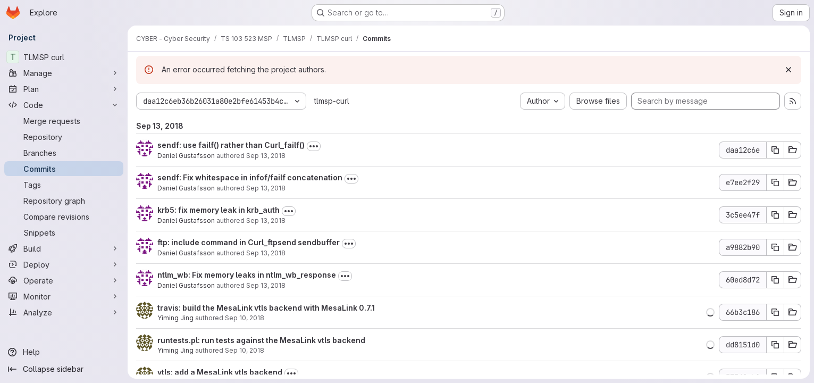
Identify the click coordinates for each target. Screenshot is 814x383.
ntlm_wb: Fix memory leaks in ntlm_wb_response (246, 274)
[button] (710, 312)
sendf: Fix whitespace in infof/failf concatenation (249, 177)
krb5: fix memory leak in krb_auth (218, 209)
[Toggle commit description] (314, 146)
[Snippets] (63, 232)
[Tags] (63, 184)
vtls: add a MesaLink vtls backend (219, 372)
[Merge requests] (63, 120)
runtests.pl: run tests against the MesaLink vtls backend (261, 340)
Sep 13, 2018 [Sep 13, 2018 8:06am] (266, 285)
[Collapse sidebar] (63, 369)
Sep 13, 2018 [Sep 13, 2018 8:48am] (266, 156)
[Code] (63, 104)
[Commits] (63, 168)
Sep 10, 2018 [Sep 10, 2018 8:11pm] (244, 318)
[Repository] (63, 136)
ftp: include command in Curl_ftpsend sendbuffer (248, 242)
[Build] (63, 248)
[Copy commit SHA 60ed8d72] (775, 279)
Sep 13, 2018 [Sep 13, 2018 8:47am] (266, 188)
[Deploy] (63, 264)
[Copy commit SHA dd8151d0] (775, 344)
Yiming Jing (175, 318)
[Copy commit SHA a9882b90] (775, 247)
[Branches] (63, 152)
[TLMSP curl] (63, 56)
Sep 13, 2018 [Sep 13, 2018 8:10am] (266, 220)
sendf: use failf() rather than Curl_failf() (231, 144)
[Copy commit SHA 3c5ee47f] (775, 214)
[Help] (63, 352)
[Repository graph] (63, 200)
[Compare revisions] (63, 216)
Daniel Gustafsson (186, 156)
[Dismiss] (788, 69)
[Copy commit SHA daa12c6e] (775, 150)
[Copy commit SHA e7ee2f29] (775, 182)
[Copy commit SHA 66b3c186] (775, 312)
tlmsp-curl (331, 100)
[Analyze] (63, 312)
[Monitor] (63, 296)
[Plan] (63, 88)
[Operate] (63, 280)
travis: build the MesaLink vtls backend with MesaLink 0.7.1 (266, 307)
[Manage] (63, 72)
